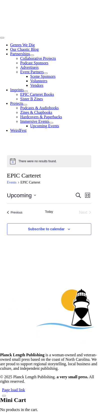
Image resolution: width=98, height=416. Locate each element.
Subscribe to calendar (46, 229)
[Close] (4, 395)
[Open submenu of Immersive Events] (51, 123)
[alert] (49, 161)
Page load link (13, 390)
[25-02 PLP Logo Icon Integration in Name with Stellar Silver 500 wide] (49, 32)
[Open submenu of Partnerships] (32, 55)
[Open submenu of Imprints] (26, 91)
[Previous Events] (15, 212)
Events (12, 182)
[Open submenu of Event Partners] (46, 73)
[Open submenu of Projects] (25, 105)
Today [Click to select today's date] (49, 212)
